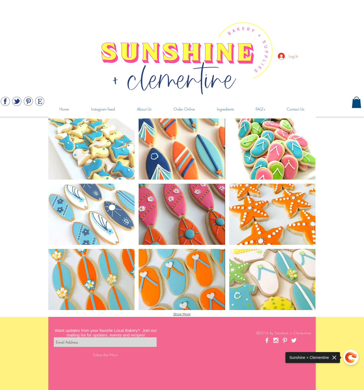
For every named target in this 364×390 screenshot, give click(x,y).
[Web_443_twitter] (17, 101)
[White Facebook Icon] (266, 340)
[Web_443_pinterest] (28, 101)
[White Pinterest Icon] (284, 340)
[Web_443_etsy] (39, 101)
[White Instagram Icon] (275, 340)
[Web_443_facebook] (5, 101)
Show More (181, 314)
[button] (356, 102)
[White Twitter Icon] (293, 340)
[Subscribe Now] (105, 355)
